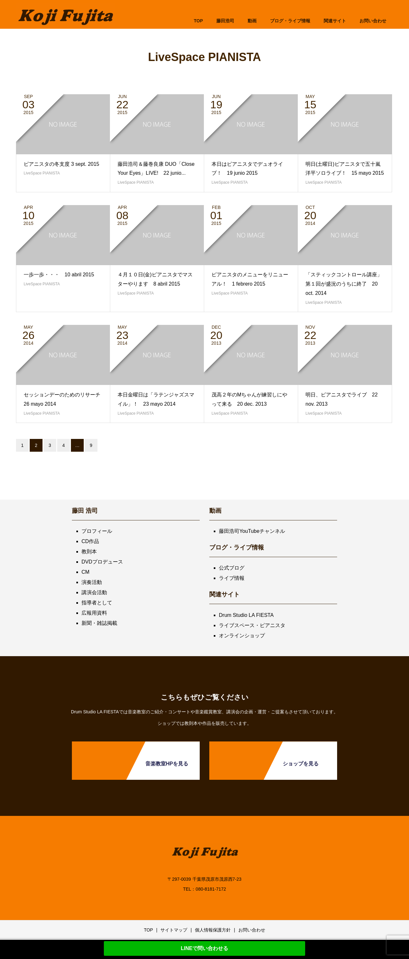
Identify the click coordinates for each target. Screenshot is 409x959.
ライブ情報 (231, 578)
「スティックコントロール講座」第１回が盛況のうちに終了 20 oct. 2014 (343, 284)
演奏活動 (91, 582)
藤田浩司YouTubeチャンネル (252, 531)
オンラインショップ (242, 635)
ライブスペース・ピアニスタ (252, 625)
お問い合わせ (251, 929)
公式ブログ (231, 568)
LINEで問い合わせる (204, 948)
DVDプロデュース (102, 561)
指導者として (96, 602)
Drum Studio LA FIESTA (246, 615)
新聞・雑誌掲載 (99, 623)
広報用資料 (94, 613)
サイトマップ (173, 929)
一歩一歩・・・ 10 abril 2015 (59, 274)
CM (85, 572)
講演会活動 (94, 592)
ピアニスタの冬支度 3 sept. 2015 (61, 164)
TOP (198, 20)
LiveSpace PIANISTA (42, 173)
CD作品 (90, 541)
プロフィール (96, 531)
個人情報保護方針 (213, 929)
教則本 (89, 551)
